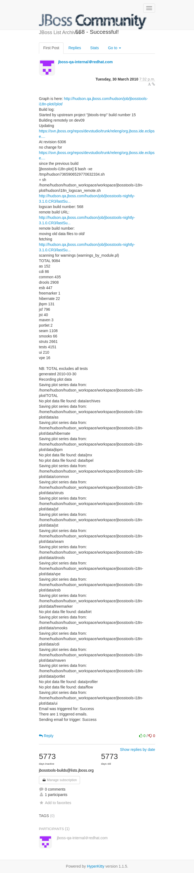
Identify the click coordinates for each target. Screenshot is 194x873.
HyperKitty (96, 866)
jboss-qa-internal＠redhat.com (85, 62)
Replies (74, 48)
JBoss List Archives (93, 21)
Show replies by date (137, 749)
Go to (114, 48)
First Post (51, 48)
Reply (46, 736)
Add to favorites (55, 803)
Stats (94, 48)
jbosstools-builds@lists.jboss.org (66, 770)
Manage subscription (59, 780)
